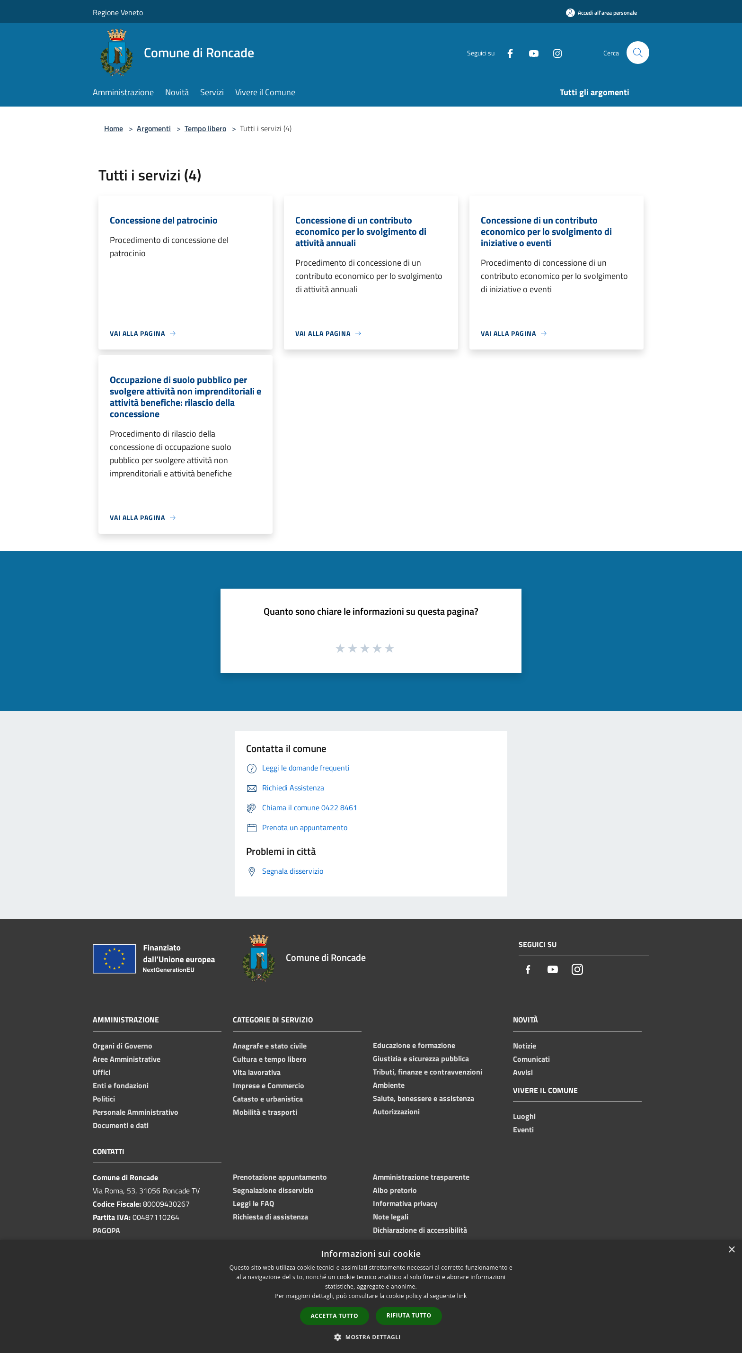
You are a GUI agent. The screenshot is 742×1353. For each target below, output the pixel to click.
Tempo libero (205, 128)
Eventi (523, 1129)
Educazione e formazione (414, 1045)
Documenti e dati (121, 1125)
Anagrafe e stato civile (270, 1045)
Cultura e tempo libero (270, 1059)
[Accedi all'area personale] (601, 12)
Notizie (524, 1045)
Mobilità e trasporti (265, 1112)
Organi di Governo (122, 1045)
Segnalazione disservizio (273, 1190)
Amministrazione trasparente (421, 1177)
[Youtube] (530, 52)
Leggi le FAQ (253, 1203)
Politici (104, 1098)
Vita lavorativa (257, 1072)
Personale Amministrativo (135, 1112)
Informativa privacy (405, 1203)
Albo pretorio (395, 1190)
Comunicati (531, 1059)
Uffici (101, 1072)
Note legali (390, 1216)
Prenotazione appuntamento (280, 1177)
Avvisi (523, 1072)
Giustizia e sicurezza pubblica (421, 1058)
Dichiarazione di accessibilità (420, 1230)
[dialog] (371, 1296)
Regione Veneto (118, 12)
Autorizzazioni (396, 1111)
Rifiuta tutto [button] (409, 1315)
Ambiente (389, 1085)
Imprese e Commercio (268, 1085)
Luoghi (524, 1116)
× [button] (731, 1250)
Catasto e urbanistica (268, 1098)
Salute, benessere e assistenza (423, 1098)
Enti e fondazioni (121, 1085)
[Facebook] (506, 52)
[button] (371, 1337)
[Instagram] (553, 52)
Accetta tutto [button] (334, 1316)
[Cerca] (638, 52)
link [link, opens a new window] (462, 1296)
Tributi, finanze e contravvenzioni (427, 1071)
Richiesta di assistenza (270, 1216)
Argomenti (154, 128)
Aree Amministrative (126, 1059)
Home (113, 128)
